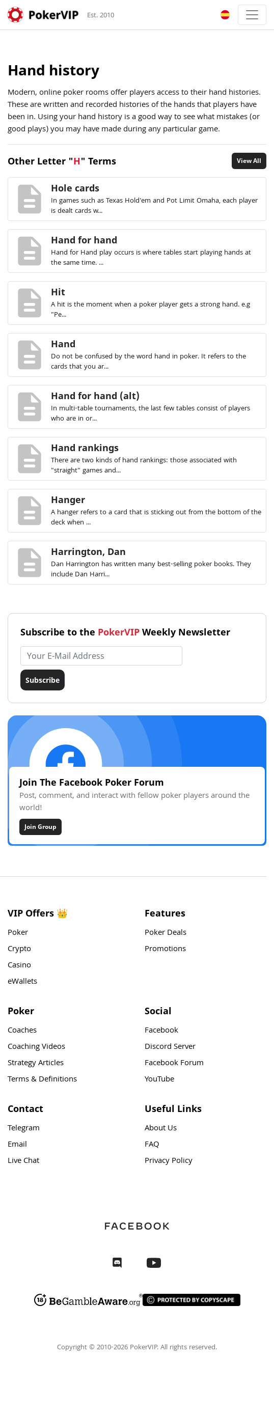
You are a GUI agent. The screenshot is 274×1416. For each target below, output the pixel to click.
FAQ (152, 1145)
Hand (63, 344)
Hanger (68, 499)
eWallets (22, 982)
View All (249, 160)
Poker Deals (165, 933)
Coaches (22, 1031)
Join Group (40, 826)
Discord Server (170, 1047)
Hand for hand (84, 240)
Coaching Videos (36, 1047)
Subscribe (42, 680)
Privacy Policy (169, 1161)
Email (17, 1145)
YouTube (159, 1080)
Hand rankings (85, 447)
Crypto (19, 949)
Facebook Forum (174, 1064)
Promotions (165, 949)
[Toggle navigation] (252, 15)
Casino (19, 966)
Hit (58, 292)
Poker (18, 933)
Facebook (161, 1031)
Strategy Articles (36, 1064)
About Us (161, 1129)
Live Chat (23, 1161)
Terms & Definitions (42, 1080)
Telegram (24, 1129)
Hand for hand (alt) (95, 396)
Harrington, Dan (88, 551)
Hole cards (75, 188)
